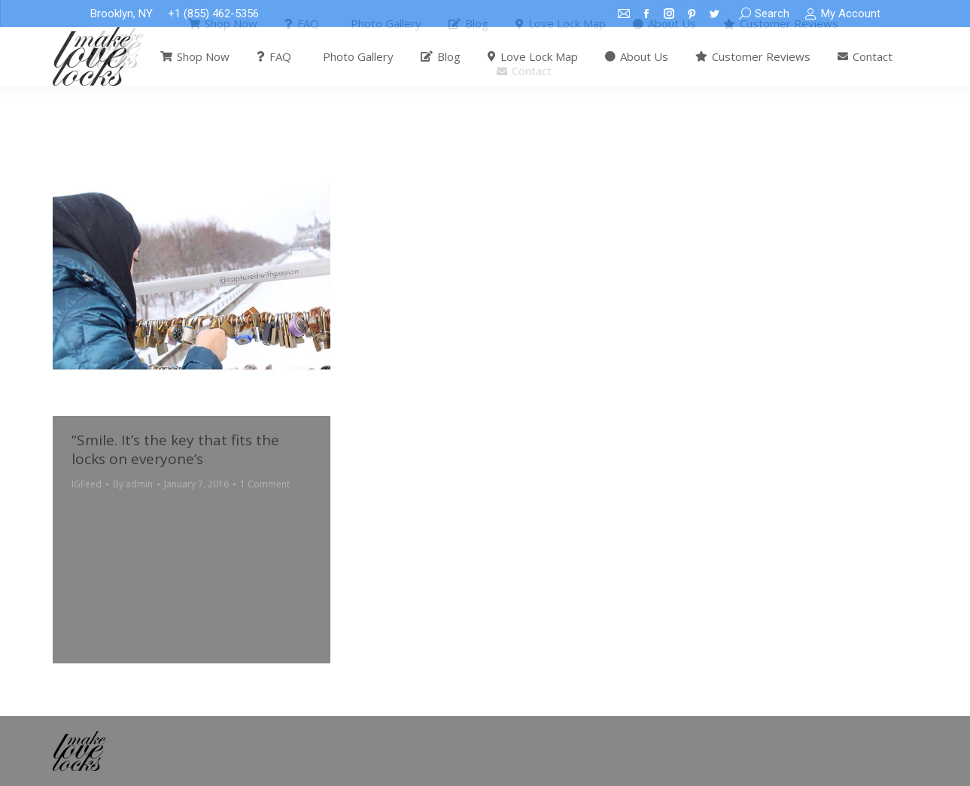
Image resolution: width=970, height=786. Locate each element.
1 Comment (265, 484)
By (133, 484)
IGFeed (86, 484)
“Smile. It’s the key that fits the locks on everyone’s (175, 449)
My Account (842, 14)
